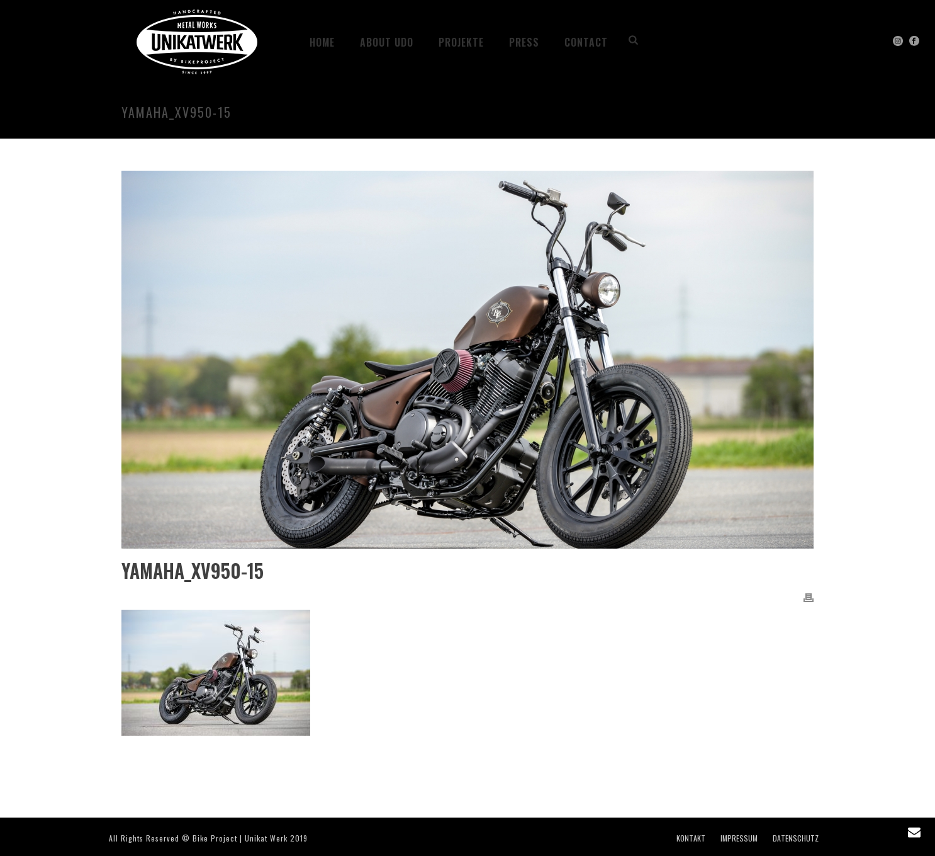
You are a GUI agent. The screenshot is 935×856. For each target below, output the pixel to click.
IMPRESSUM (739, 838)
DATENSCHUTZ (796, 838)
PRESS (524, 42)
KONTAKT (690, 838)
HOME (322, 42)
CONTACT (586, 42)
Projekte (461, 42)
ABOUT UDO (386, 42)
